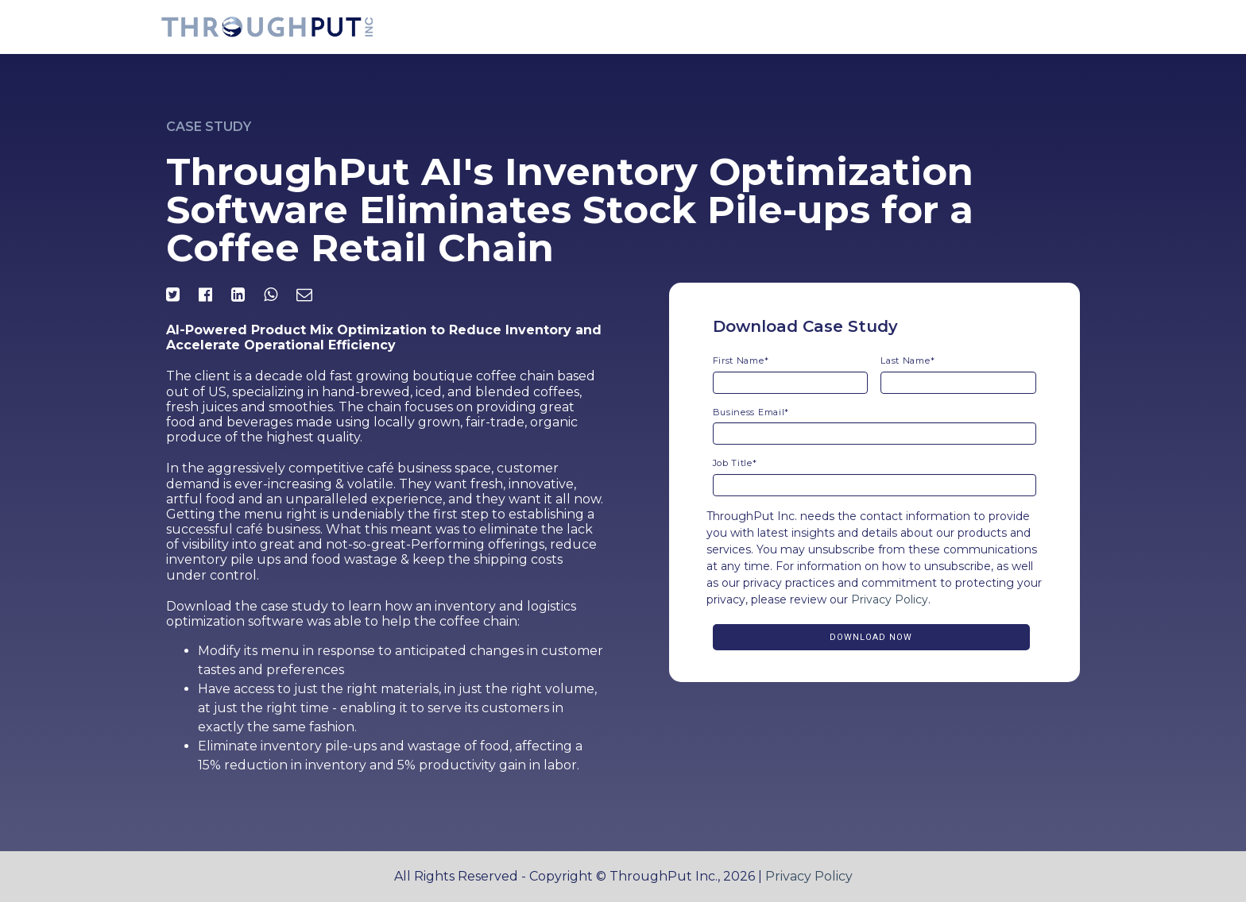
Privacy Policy (889, 599)
